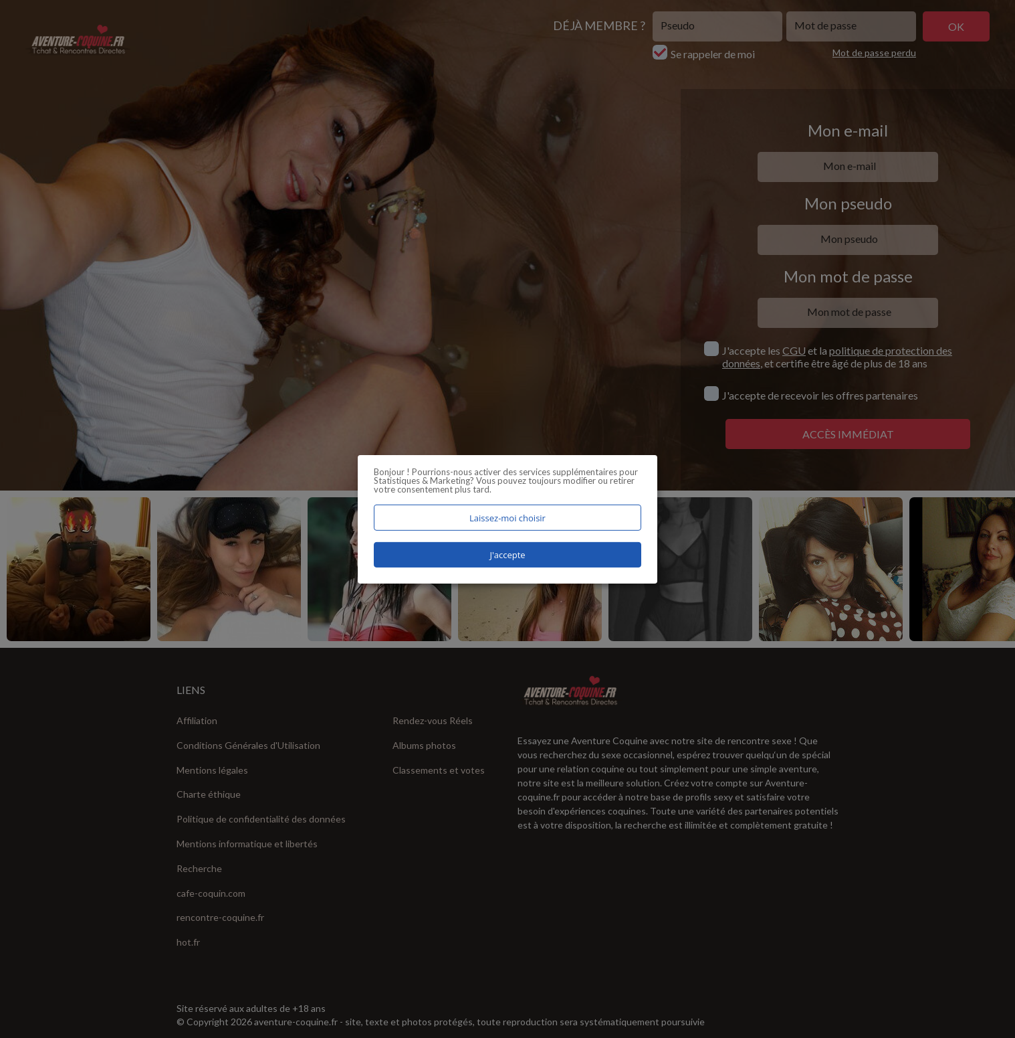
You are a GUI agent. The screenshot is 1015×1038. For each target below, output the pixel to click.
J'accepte (507, 555)
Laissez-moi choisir (507, 517)
